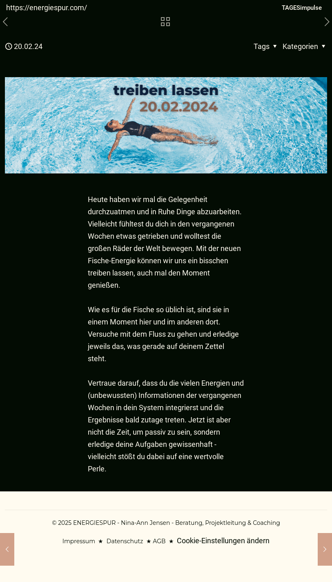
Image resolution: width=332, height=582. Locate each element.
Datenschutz (125, 541)
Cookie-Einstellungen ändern (223, 540)
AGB (159, 541)
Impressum (78, 541)
